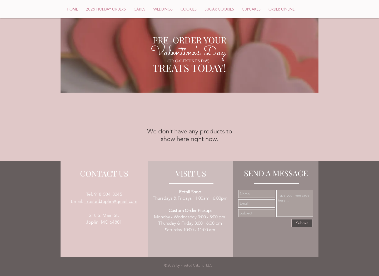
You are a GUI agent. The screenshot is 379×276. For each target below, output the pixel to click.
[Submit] (301, 223)
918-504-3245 (108, 194)
